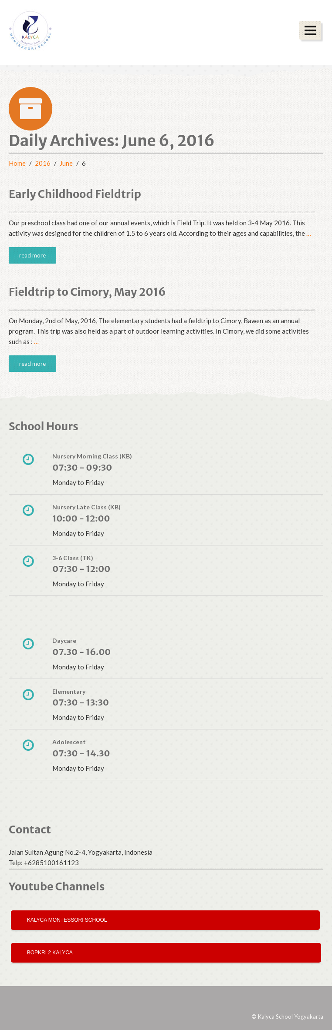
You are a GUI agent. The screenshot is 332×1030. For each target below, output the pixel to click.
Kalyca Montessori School (65, 920)
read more (32, 255)
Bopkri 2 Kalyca (48, 953)
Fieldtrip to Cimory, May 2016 (87, 292)
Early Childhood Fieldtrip (75, 194)
